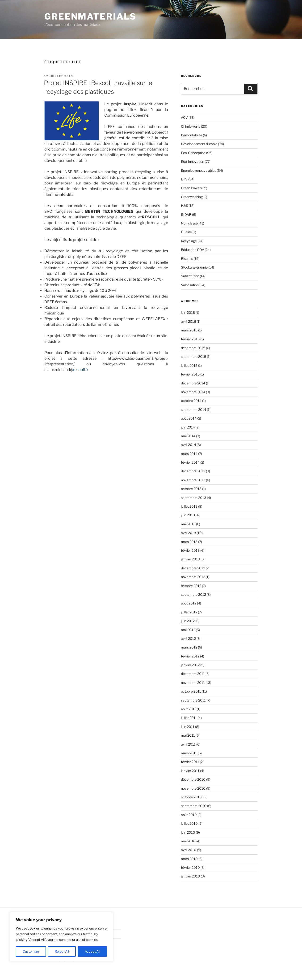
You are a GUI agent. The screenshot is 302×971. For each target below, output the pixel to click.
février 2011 (190, 762)
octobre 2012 (191, 586)
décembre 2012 (193, 568)
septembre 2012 (193, 594)
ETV (184, 179)
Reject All (62, 951)
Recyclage (189, 241)
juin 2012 (188, 621)
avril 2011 (188, 744)
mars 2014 (189, 454)
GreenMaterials (90, 16)
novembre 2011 (193, 683)
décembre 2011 (193, 674)
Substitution (190, 276)
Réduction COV (192, 250)
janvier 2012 (190, 665)
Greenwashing (192, 197)
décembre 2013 (193, 471)
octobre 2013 (191, 489)
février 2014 (190, 462)
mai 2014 (188, 436)
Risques (187, 259)
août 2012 (188, 603)
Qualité (186, 232)
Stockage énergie (194, 267)
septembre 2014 (193, 410)
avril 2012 (188, 638)
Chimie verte (190, 126)
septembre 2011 (193, 700)
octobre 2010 (191, 797)
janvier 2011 (190, 771)
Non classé (189, 223)
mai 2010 (188, 841)
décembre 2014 (193, 383)
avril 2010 (188, 850)
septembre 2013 (193, 498)
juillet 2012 (189, 612)
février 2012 (190, 656)
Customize (31, 951)
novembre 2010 (193, 788)
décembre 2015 (193, 348)
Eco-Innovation (192, 161)
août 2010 (189, 815)
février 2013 (190, 550)
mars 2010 (189, 859)
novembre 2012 (193, 577)
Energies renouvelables (198, 170)
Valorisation (190, 285)
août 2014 (189, 418)
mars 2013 (189, 542)
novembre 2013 (193, 480)
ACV (184, 117)
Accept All (92, 951)
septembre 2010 (193, 806)
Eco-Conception (193, 153)
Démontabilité (191, 135)
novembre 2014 (193, 392)
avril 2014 (188, 445)
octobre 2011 (191, 691)
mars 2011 (189, 753)
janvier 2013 (190, 559)
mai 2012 (188, 630)
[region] (61, 937)
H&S (184, 206)
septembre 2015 (193, 357)
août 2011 (188, 709)
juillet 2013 (189, 506)
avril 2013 (188, 533)
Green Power (191, 188)
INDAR (186, 214)
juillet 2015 (189, 365)
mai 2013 (188, 524)
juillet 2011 (189, 718)
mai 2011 (188, 735)
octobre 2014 (191, 401)
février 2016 (190, 339)
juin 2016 (188, 312)
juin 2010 (188, 832)
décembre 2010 (193, 779)
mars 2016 (189, 330)
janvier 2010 (190, 876)
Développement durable (199, 144)
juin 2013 (188, 515)
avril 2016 (188, 321)
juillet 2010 (189, 823)
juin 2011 (187, 727)
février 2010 (190, 867)
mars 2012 (189, 647)
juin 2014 (188, 427)
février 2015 (190, 374)
